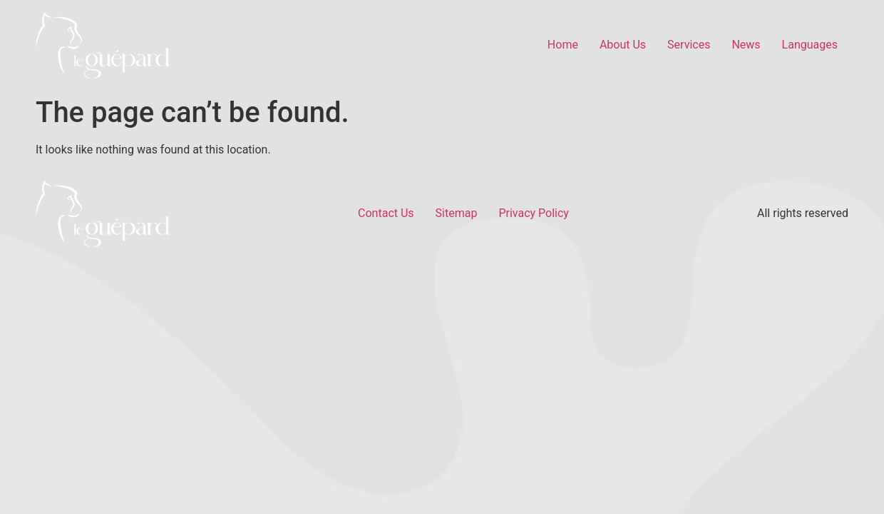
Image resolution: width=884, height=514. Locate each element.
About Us (623, 44)
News (745, 44)
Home (563, 44)
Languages (810, 44)
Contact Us (386, 213)
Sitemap (457, 213)
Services (688, 44)
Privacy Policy (533, 213)
